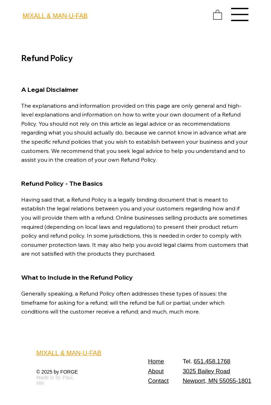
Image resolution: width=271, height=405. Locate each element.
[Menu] (240, 14)
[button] (217, 14)
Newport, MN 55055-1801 (217, 380)
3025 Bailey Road (206, 371)
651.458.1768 (212, 361)
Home (156, 361)
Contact (158, 380)
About (156, 371)
